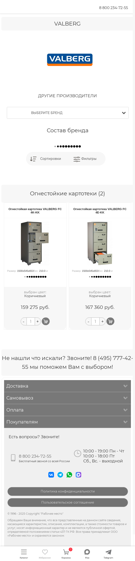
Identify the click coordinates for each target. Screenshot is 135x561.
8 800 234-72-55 (113, 8)
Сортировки (50, 159)
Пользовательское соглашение (67, 502)
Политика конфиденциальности (68, 491)
